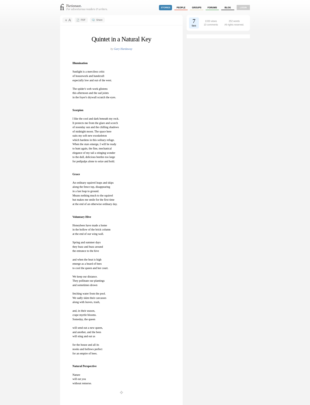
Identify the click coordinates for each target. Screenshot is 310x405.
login (243, 7)
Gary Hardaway (123, 48)
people (181, 7)
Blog (228, 7)
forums (212, 7)
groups (196, 7)
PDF (83, 20)
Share (99, 20)
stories (165, 7)
